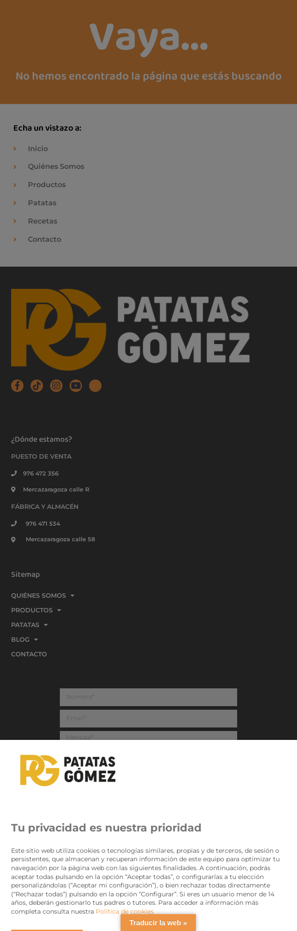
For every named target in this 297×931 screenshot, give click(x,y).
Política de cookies (125, 911)
